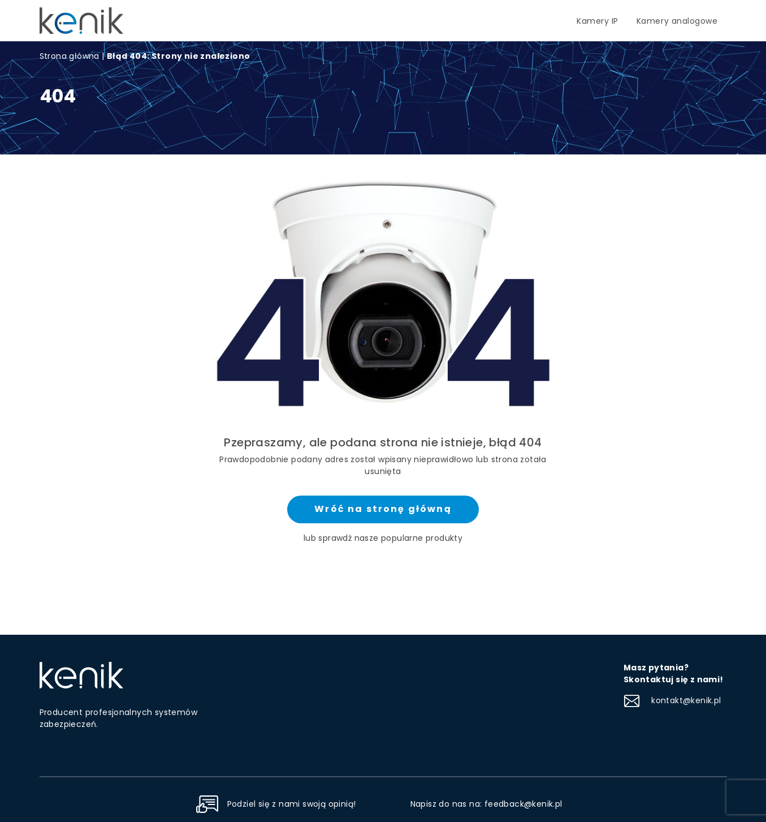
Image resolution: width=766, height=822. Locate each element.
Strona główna (69, 56)
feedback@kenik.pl (523, 804)
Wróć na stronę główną (382, 508)
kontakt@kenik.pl (672, 700)
